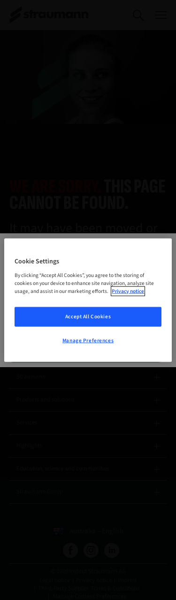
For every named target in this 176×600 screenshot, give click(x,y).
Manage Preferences (88, 340)
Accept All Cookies (88, 316)
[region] (87, 300)
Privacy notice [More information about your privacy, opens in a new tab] (128, 291)
